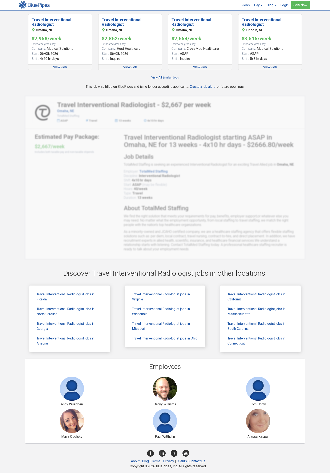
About (135, 461)
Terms (156, 461)
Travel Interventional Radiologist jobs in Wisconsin (161, 311)
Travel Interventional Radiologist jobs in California (256, 296)
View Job (60, 67)
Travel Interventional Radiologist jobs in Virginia (161, 296)
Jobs (246, 5)
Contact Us (197, 461)
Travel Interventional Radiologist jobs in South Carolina (256, 326)
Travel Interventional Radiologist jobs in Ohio (164, 338)
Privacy (168, 461)
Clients (182, 461)
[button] (258, 5)
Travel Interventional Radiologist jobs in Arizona (65, 340)
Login (284, 5)
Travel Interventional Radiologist (51, 22)
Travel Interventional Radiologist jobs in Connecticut (256, 340)
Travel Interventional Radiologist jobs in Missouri (161, 326)
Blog (145, 461)
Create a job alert (202, 87)
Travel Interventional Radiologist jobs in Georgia (65, 326)
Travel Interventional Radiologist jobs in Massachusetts (256, 311)
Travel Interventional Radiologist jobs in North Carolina (65, 311)
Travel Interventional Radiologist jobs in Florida (65, 296)
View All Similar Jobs (165, 77)
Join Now (300, 5)
